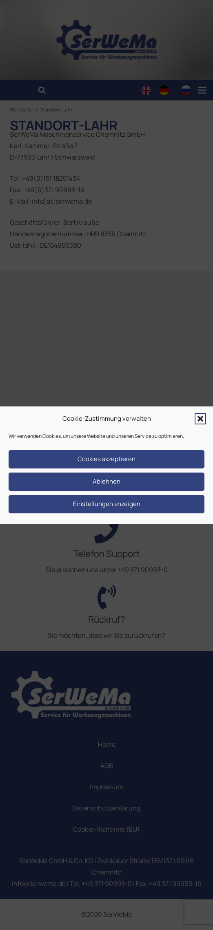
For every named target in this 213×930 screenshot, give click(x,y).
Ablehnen (106, 481)
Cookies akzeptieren (106, 459)
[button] (200, 419)
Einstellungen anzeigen (106, 503)
